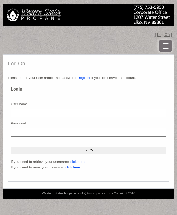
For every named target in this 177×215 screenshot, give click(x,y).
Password (18, 123)
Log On (163, 34)
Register (84, 78)
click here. (78, 162)
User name (19, 104)
